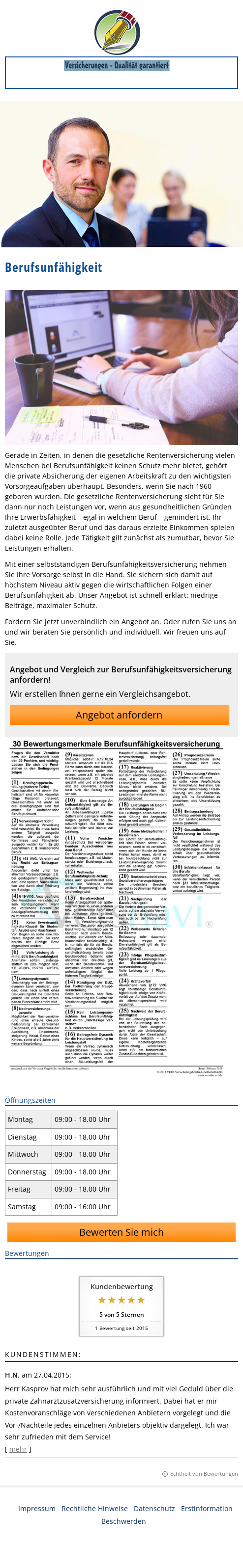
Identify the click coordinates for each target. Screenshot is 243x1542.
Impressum (37, 1508)
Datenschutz (154, 1508)
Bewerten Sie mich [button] (121, 1232)
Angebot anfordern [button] (119, 714)
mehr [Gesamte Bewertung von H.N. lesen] (18, 1449)
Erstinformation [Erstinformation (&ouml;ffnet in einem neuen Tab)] (207, 1508)
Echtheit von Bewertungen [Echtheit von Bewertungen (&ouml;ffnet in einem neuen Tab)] (204, 1473)
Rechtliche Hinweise (94, 1508)
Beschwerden (123, 1521)
